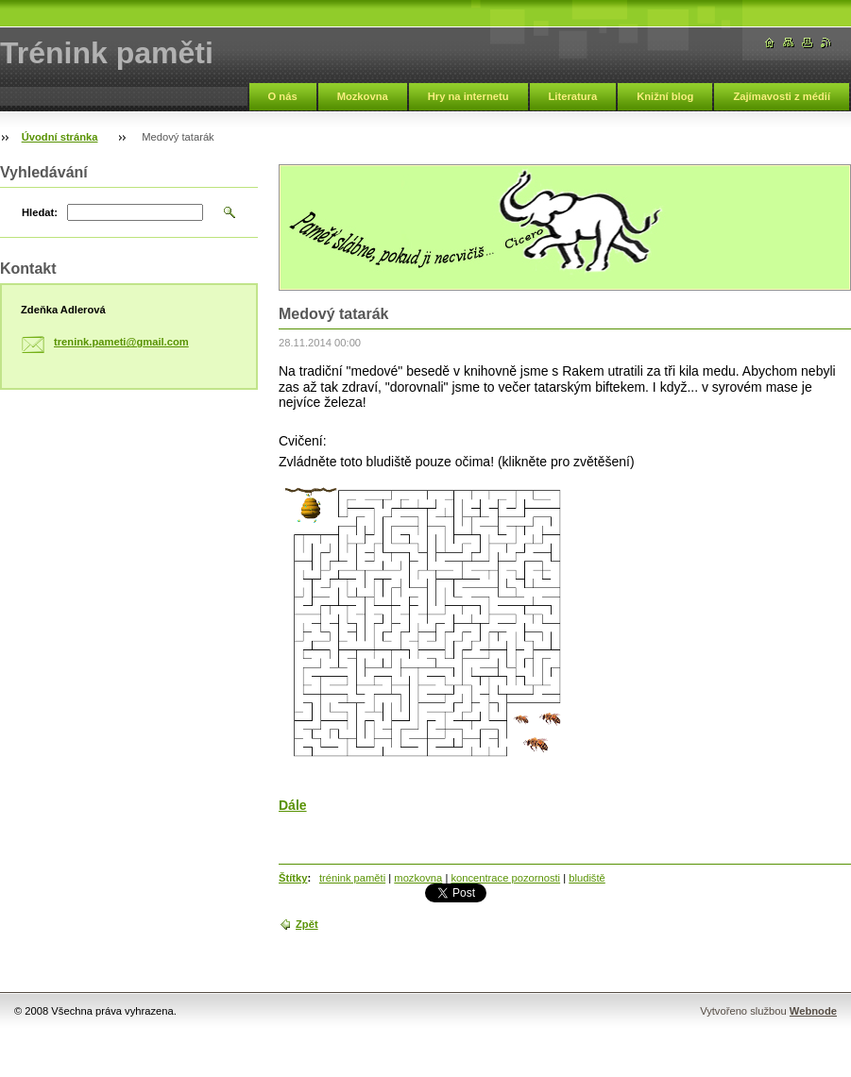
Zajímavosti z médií (781, 96)
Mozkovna (362, 96)
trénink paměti (352, 877)
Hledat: (40, 212)
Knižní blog (665, 96)
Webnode (813, 1011)
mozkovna (418, 877)
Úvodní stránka (60, 137)
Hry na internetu (468, 96)
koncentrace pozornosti (505, 877)
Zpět (307, 924)
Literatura (573, 96)
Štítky (293, 877)
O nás (283, 96)
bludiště (587, 877)
